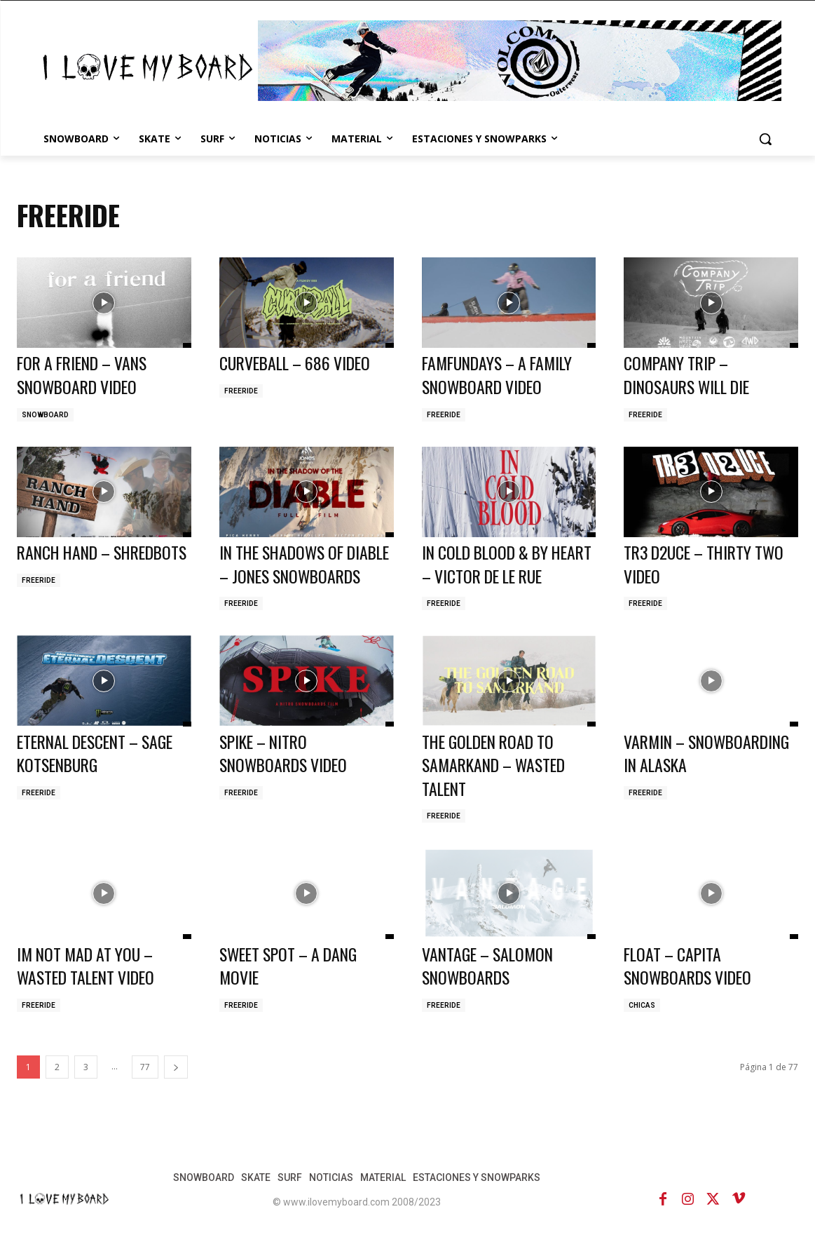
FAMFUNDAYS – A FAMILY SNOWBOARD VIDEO (502, 374)
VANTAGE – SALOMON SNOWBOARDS (490, 988)
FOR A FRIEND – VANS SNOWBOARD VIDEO (86, 374)
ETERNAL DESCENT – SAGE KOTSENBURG (100, 776)
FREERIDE (241, 391)
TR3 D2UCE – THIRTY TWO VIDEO (708, 563)
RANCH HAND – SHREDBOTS (66, 563)
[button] (765, 139)
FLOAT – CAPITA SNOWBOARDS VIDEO (691, 988)
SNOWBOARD (45, 415)
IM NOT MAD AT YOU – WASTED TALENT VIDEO (89, 988)
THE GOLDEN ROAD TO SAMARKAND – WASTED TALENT (498, 788)
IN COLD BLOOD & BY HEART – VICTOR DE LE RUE (495, 575)
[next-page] (176, 1090)
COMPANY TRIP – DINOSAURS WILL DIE (691, 374)
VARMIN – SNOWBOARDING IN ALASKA (685, 788)
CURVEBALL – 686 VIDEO (298, 362)
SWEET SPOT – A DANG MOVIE (292, 988)
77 (145, 1090)
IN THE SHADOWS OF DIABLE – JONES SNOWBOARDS (285, 575)
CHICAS (642, 1028)
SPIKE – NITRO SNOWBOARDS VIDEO (286, 776)
